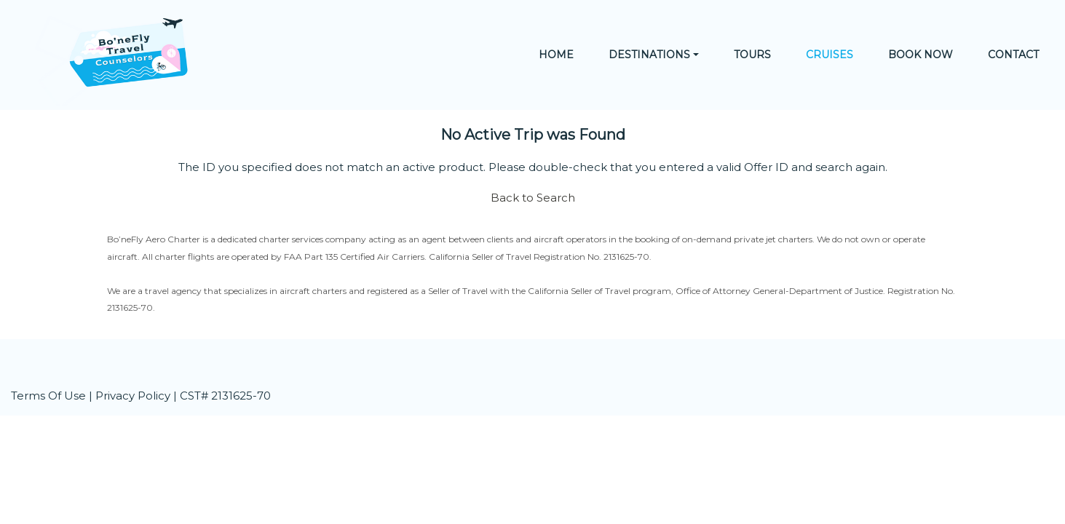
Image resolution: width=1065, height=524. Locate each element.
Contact (1013, 54)
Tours (752, 54)
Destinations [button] (649, 54)
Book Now (920, 54)
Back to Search (533, 198)
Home (556, 54)
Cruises (829, 54)
